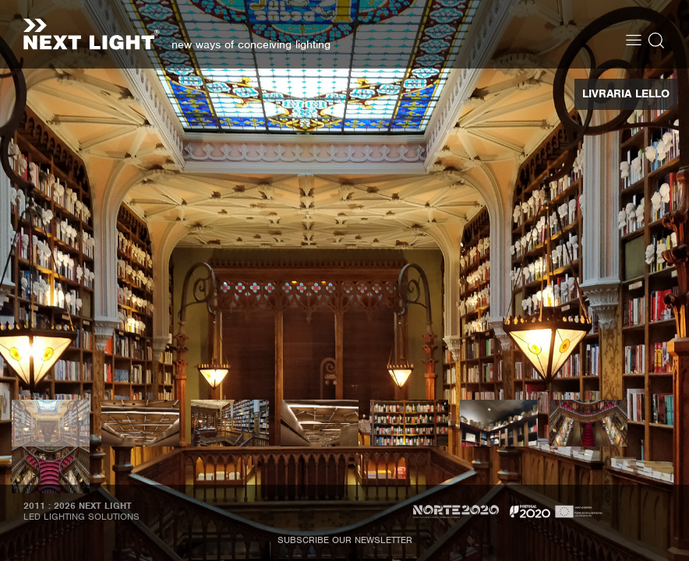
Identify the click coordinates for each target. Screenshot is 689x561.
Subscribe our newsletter (344, 540)
